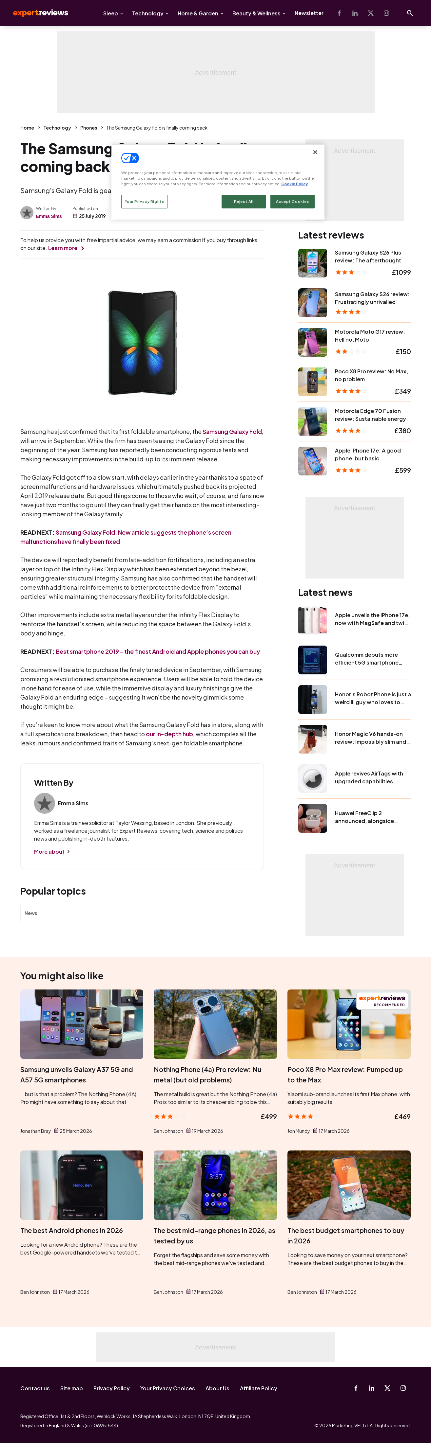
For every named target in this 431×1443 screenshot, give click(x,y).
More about (49, 851)
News (31, 913)
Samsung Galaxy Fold (232, 431)
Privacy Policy (111, 1388)
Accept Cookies (292, 201)
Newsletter (309, 12)
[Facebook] (339, 13)
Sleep (110, 13)
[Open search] (410, 13)
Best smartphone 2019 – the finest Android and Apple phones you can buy (158, 651)
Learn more (62, 247)
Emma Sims (49, 216)
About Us (217, 1388)
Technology (148, 13)
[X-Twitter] (371, 13)
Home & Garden (198, 13)
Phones (88, 128)
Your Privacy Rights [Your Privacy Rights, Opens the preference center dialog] (144, 201)
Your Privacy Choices (167, 1388)
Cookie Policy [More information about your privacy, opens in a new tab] (294, 183)
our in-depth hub (169, 734)
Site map (71, 1388)
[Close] (315, 152)
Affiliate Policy (258, 1388)
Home (27, 128)
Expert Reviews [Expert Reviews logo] (35, 13)
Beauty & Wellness (256, 13)
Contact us (35, 1388)
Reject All (244, 201)
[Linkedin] (355, 13)
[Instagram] (386, 13)
